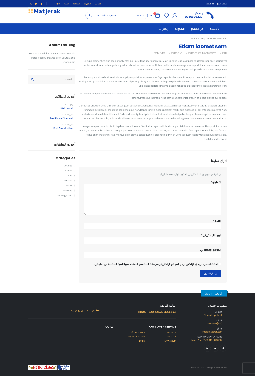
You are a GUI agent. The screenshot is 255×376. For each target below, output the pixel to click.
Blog (203, 38)
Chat (180, 53)
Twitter (215, 348)
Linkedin (207, 348)
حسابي (98, 4)
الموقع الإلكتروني (210, 250)
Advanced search (136, 336)
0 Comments (159, 53)
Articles (190, 53)
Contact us (171, 336)
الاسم (217, 221)
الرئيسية (214, 28)
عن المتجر (197, 28)
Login (142, 341)
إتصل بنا (87, 4)
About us (171, 332)
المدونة (76, 4)
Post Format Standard (61, 118)
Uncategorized (209, 53)
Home (194, 38)
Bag (70, 175)
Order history (138, 332)
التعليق (216, 182)
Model (69, 185)
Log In (57, 4)
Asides (198, 53)
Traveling (67, 190)
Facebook (223, 348)
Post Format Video (63, 128)
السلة (66, 4)
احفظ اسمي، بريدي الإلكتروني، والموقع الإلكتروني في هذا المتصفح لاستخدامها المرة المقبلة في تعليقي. (156, 264)
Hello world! (67, 108)
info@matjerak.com (212, 332)
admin (223, 53)
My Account (170, 341)
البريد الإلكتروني (211, 235)
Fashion (68, 180)
